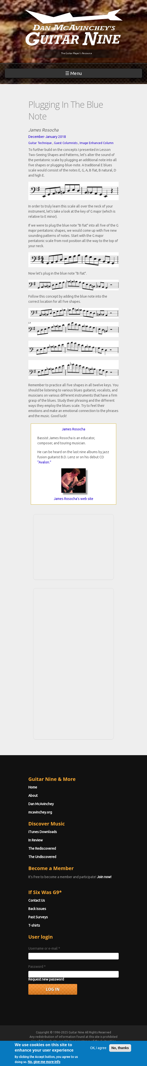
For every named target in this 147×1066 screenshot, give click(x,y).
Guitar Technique (40, 143)
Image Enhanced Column (97, 143)
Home (32, 787)
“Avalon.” (44, 462)
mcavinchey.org (40, 812)
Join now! (104, 877)
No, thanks (120, 1049)
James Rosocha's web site (73, 499)
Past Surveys (38, 917)
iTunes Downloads (42, 832)
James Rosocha (73, 429)
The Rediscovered (42, 848)
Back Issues (37, 909)
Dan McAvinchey (41, 804)
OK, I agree (98, 1049)
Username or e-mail (44, 948)
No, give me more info (44, 1063)
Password (37, 967)
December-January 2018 (47, 137)
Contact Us (36, 900)
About (33, 796)
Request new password (46, 979)
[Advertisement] (73, 546)
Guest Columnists (65, 143)
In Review (35, 840)
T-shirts (34, 925)
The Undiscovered (42, 857)
